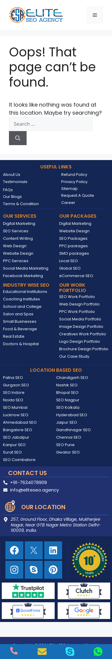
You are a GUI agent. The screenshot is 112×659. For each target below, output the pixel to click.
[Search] (18, 138)
